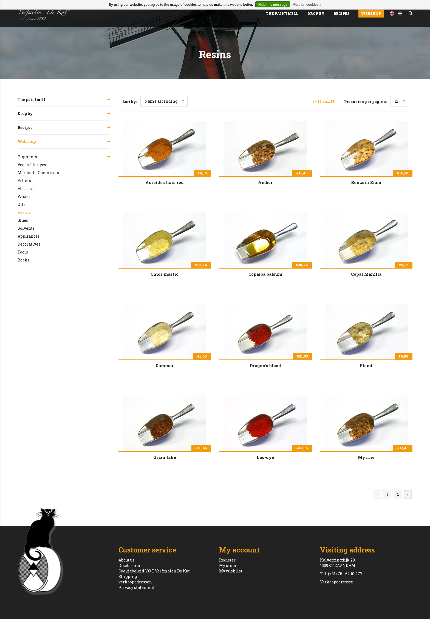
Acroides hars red (164, 182)
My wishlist (230, 571)
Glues (23, 220)
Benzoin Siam (366, 182)
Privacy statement (136, 587)
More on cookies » (307, 5)
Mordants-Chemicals (38, 172)
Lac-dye (265, 457)
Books (23, 260)
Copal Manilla (366, 274)
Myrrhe (366, 457)
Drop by (315, 13)
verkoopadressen (135, 582)
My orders (229, 565)
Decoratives (29, 244)
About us (126, 560)
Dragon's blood (265, 365)
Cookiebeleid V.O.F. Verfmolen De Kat (154, 571)
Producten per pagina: (365, 101)
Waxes (24, 196)
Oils (22, 204)
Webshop (371, 13)
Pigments (27, 156)
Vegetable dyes (32, 164)
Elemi (366, 365)
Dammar (164, 365)
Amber (265, 182)
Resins (24, 212)
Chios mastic (165, 274)
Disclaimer (129, 565)
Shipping (127, 576)
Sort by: (130, 101)
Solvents (26, 228)
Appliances (28, 236)
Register (227, 560)
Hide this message (272, 5)
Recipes (341, 13)
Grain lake (164, 457)
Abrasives (27, 188)
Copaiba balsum (265, 274)
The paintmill (282, 13)
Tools (23, 252)
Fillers (24, 180)
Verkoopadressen (337, 582)
